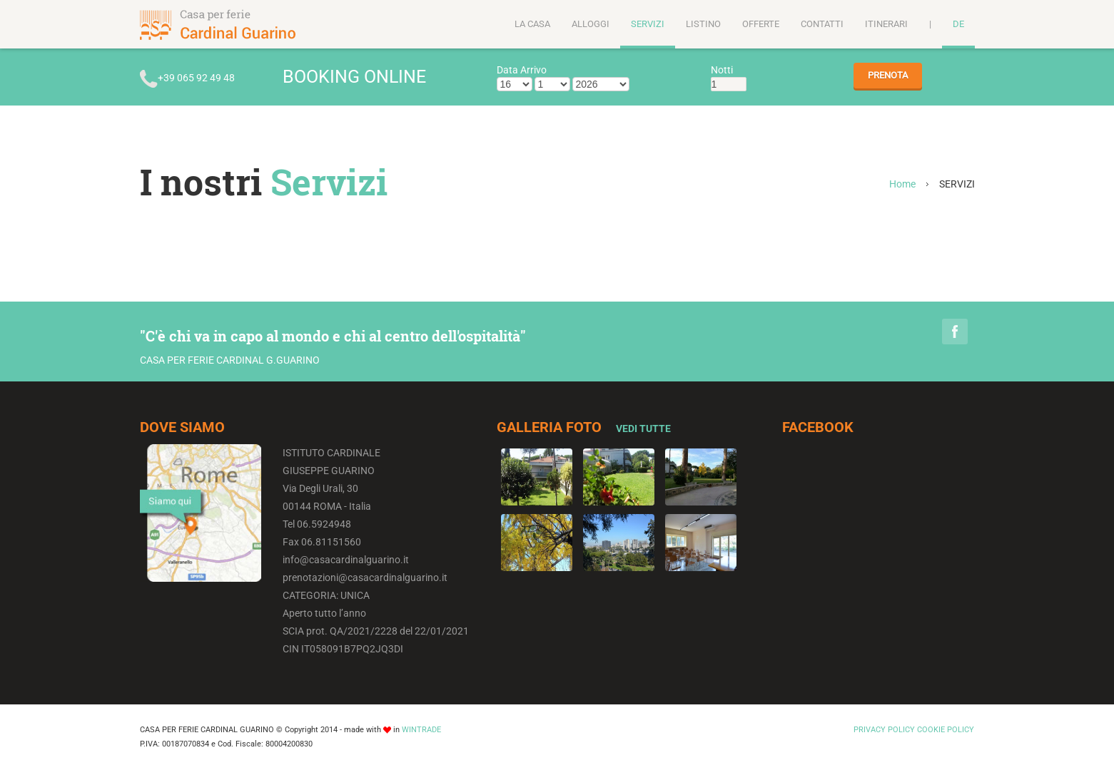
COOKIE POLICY (945, 729)
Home (902, 184)
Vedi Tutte (643, 428)
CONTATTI (822, 24)
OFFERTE (760, 24)
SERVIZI (647, 24)
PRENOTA (888, 75)
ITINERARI (886, 24)
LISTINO (703, 24)
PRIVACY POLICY (884, 729)
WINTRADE (421, 729)
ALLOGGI (590, 24)
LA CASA (532, 24)
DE (958, 24)
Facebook (955, 331)
